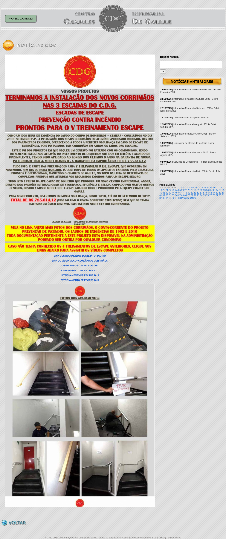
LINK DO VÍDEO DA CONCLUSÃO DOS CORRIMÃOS (80, 260)
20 (164, 190)
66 (176, 195)
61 (160, 195)
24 (176, 190)
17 (217, 187)
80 (220, 195)
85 (170, 198)
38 (220, 190)
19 (160, 190)
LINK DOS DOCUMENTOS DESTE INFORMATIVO (80, 256)
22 (170, 190)
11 (198, 187)
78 (214, 195)
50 (192, 192)
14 (208, 187)
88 (179, 198)
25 (179, 190)
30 (195, 190)
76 (207, 195)
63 (167, 195)
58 (217, 192)
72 (195, 195)
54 (204, 192)
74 (201, 195)
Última (193, 198)
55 (207, 192)
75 (204, 195)
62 (164, 195)
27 (185, 190)
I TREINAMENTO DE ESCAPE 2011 (79, 265)
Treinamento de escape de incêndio (191, 117)
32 (201, 190)
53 (201, 192)
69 (185, 195)
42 (167, 192)
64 (170, 195)
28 (188, 190)
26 (182, 190)
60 (223, 192)
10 (195, 187)
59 (220, 192)
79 (217, 195)
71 (192, 195)
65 (173, 195)
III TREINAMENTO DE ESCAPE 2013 (80, 275)
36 (214, 190)
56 (210, 192)
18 (220, 187)
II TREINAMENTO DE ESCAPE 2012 (80, 270)
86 (173, 198)
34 (207, 190)
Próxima (185, 198)
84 (167, 198)
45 (176, 192)
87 (176, 198)
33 (204, 190)
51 (195, 192)
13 (205, 187)
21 (167, 190)
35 (210, 190)
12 (202, 187)
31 (198, 190)
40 (160, 192)
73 (198, 195)
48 (185, 192)
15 (211, 187)
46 (179, 192)
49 (188, 192)
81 (223, 195)
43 (170, 192)
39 (223, 190)
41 (164, 192)
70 (188, 195)
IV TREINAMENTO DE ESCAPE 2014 (80, 280)
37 (217, 190)
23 (173, 190)
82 (160, 198)
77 (210, 195)
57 (214, 192)
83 (164, 198)
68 (182, 195)
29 (192, 190)
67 (179, 195)
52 (198, 192)
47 (182, 192)
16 (214, 187)
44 (173, 192)
